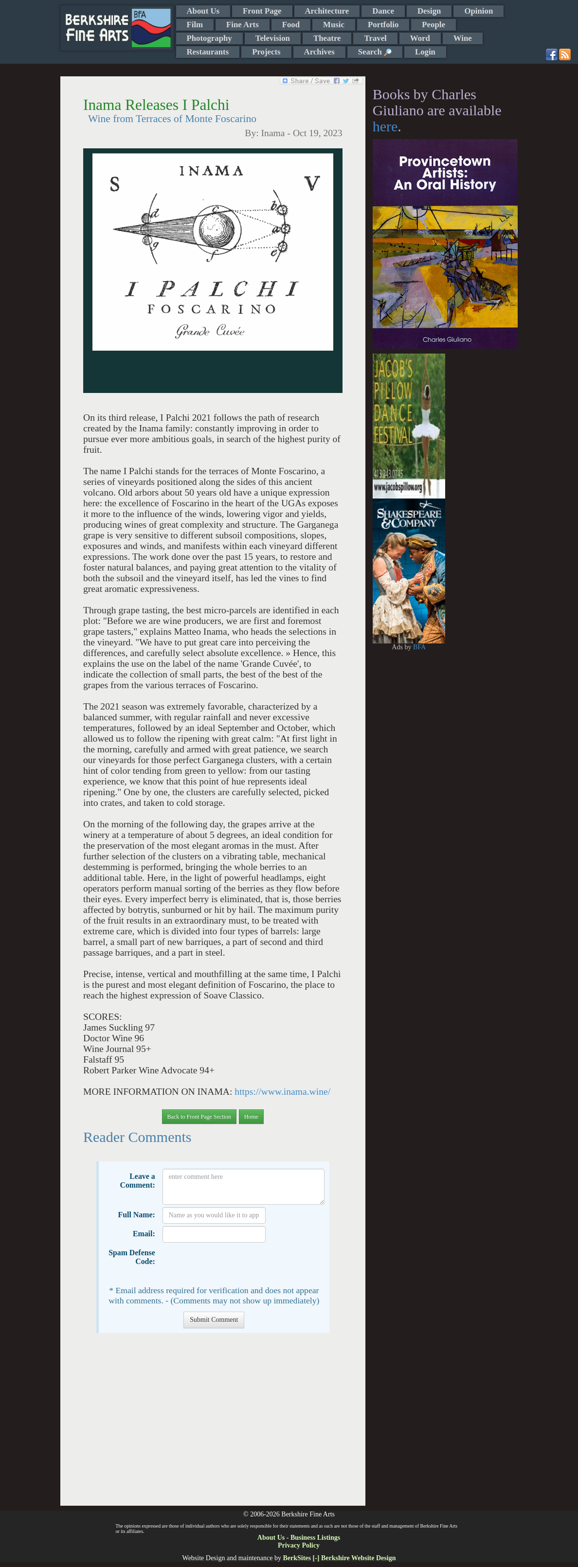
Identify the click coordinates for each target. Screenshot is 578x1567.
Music (333, 24)
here (385, 126)
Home (251, 1116)
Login (425, 51)
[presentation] (236, 1264)
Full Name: (136, 1215)
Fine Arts (242, 24)
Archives (319, 51)
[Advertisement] (212, 1424)
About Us (203, 11)
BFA (419, 647)
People (433, 24)
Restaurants (208, 51)
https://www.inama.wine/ (282, 1091)
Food (291, 24)
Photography (209, 38)
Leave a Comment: (137, 1180)
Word (420, 38)
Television (272, 38)
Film (195, 24)
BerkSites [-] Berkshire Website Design (339, 1558)
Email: (144, 1233)
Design (429, 11)
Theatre (327, 38)
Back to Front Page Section (199, 1116)
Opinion (478, 11)
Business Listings (315, 1537)
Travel (375, 38)
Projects (266, 51)
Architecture (327, 11)
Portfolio (383, 24)
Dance (383, 11)
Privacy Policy (299, 1545)
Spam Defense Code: (131, 1256)
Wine (462, 38)
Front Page (262, 11)
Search (375, 51)
